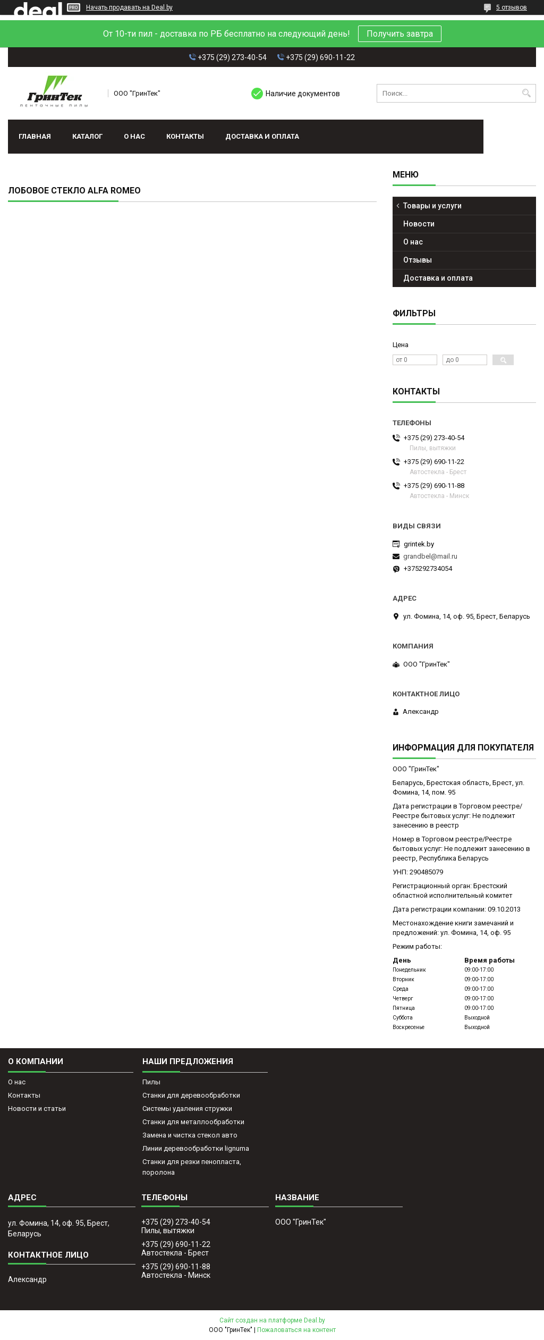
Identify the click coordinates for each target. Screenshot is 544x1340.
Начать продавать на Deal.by (129, 7)
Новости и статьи (37, 1109)
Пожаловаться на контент (296, 1330)
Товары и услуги (432, 205)
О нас (134, 136)
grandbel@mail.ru (430, 556)
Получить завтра (400, 34)
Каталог (87, 136)
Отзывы (417, 260)
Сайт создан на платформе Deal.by (272, 1320)
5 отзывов (511, 7)
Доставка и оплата (262, 136)
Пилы (151, 1082)
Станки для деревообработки (191, 1095)
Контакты (185, 136)
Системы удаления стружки (187, 1109)
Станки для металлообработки (193, 1122)
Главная (35, 136)
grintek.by (419, 544)
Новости (419, 224)
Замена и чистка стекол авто (189, 1135)
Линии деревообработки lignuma (195, 1148)
